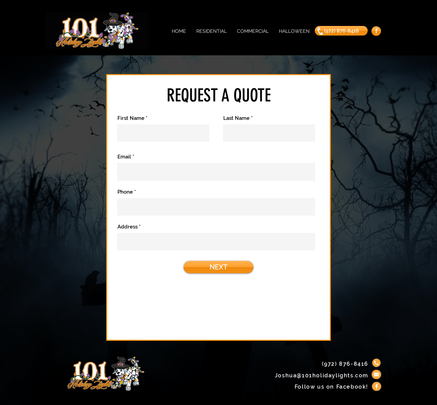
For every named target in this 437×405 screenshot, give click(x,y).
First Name (130, 118)
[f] (376, 31)
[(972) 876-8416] (341, 31)
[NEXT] (218, 267)
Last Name (236, 118)
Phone (125, 192)
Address (127, 226)
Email (124, 156)
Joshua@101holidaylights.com (321, 375)
